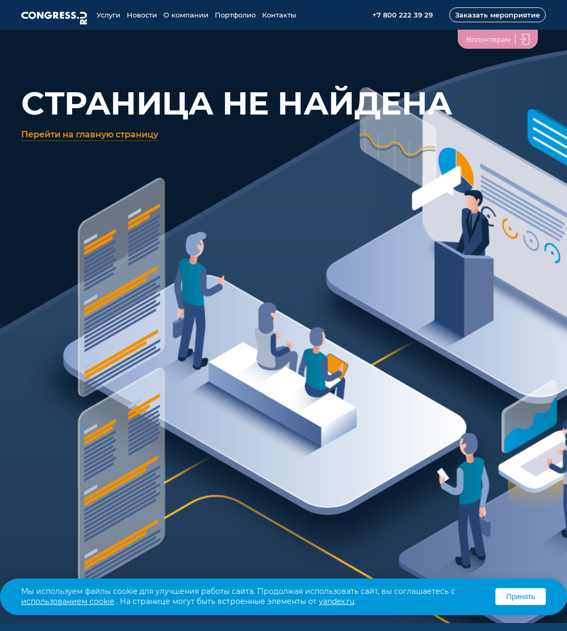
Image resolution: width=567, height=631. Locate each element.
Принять (520, 596)
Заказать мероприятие (497, 15)
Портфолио (235, 15)
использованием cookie (67, 601)
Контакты (279, 15)
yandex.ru (336, 601)
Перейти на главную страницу (89, 134)
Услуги (108, 15)
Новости (142, 15)
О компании (185, 15)
